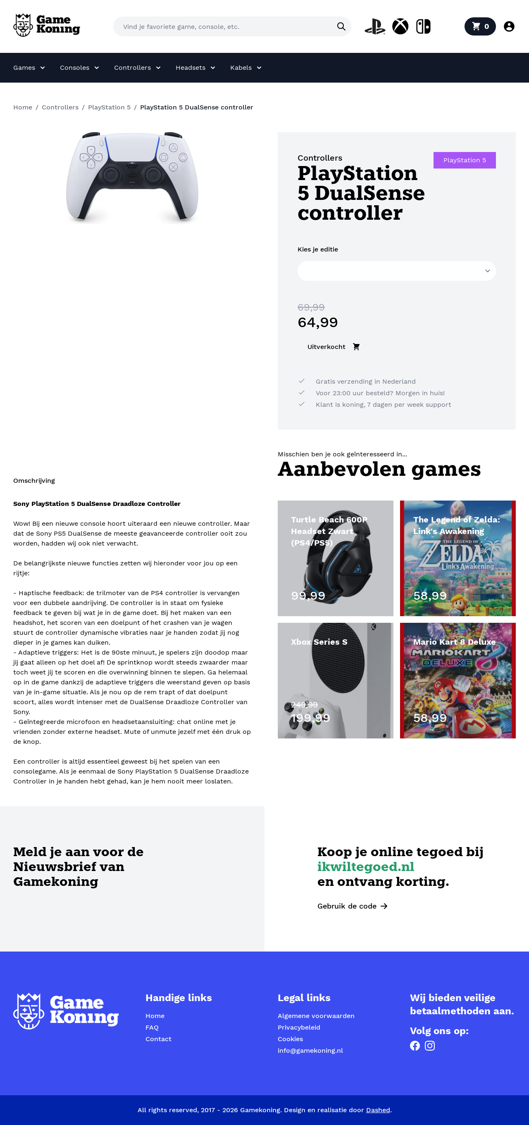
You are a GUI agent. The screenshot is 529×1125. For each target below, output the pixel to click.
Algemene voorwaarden (316, 1016)
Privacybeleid (299, 1027)
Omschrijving (34, 480)
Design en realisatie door (337, 1110)
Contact (158, 1039)
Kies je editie (318, 249)
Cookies (290, 1039)
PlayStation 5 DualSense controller (196, 107)
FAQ (152, 1027)
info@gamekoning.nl (310, 1050)
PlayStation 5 (109, 107)
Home (22, 107)
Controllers (60, 107)
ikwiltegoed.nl (366, 868)
